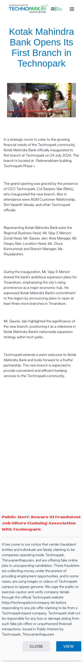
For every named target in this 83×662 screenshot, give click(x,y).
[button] (56, 9)
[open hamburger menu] (69, 8)
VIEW (68, 646)
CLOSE (36, 646)
